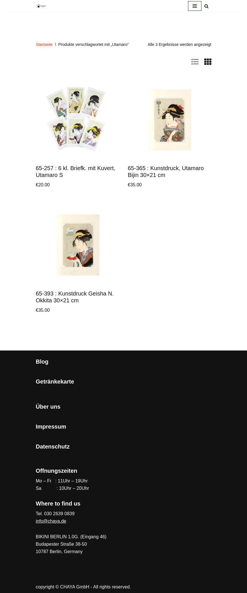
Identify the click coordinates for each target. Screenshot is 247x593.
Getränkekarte (55, 381)
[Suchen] (206, 6)
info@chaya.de (51, 521)
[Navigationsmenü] (194, 6)
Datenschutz (53, 446)
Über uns (48, 407)
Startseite (44, 44)
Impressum (51, 426)
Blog (42, 361)
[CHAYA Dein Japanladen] (41, 5)
